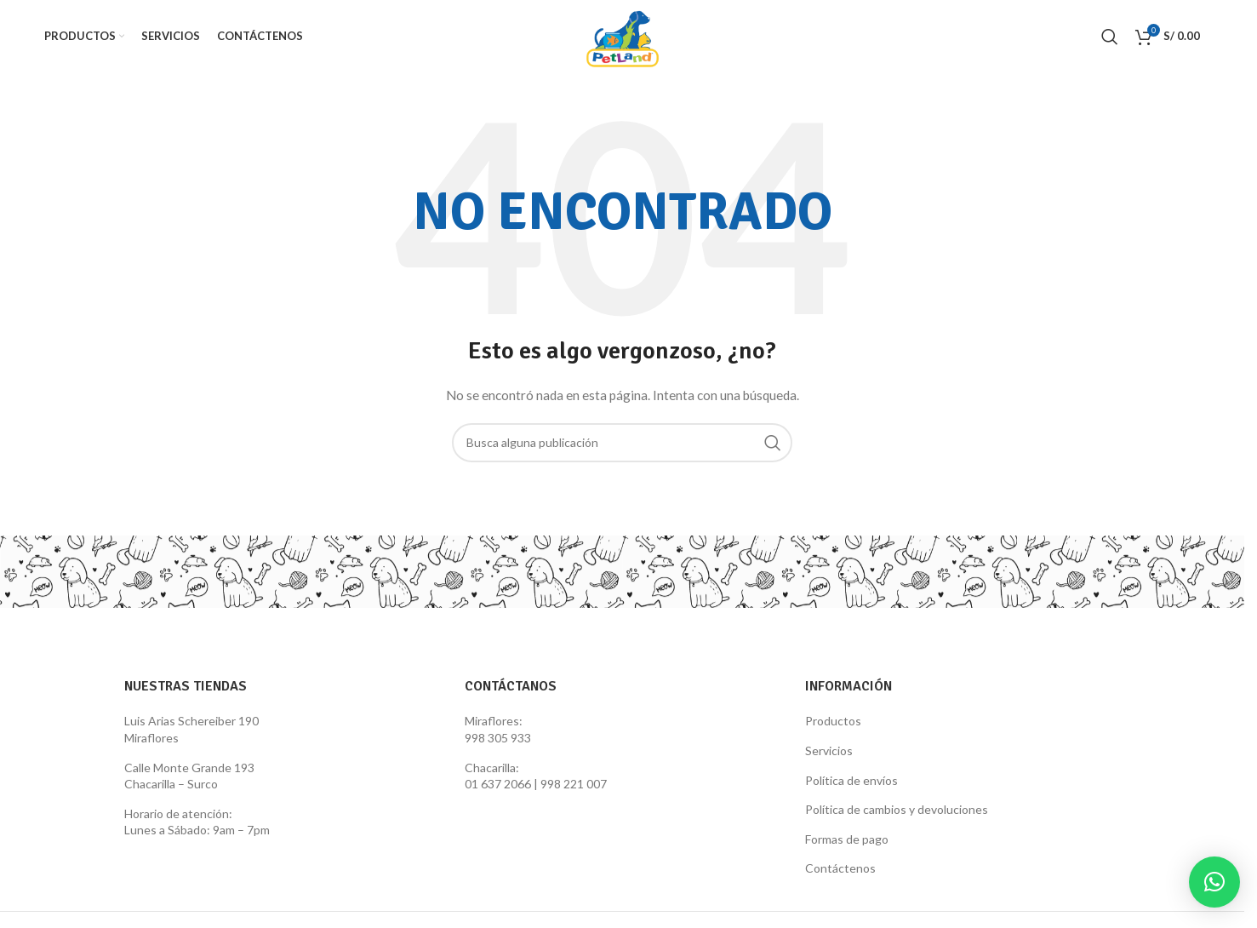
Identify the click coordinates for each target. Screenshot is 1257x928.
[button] (1214, 882)
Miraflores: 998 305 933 (498, 729)
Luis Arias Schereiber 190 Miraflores (191, 729)
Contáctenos (840, 868)
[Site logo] (622, 34)
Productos (833, 720)
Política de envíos (851, 780)
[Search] (1110, 37)
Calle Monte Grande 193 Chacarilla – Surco (189, 776)
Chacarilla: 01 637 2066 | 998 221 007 (536, 776)
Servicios (829, 750)
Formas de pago (846, 839)
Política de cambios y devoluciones (896, 809)
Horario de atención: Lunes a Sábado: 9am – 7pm (197, 822)
